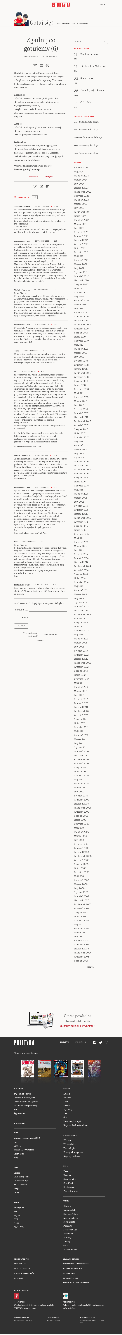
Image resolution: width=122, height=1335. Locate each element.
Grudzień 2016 (81, 462)
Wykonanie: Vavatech (53, 1322)
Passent (67, 1172)
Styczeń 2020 (81, 313)
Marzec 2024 (80, 181)
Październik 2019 (82, 325)
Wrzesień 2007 (81, 909)
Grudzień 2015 (81, 511)
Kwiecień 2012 (81, 688)
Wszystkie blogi (70, 1192)
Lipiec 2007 (80, 917)
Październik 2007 (82, 905)
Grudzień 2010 (81, 752)
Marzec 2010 (80, 788)
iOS (15, 1303)
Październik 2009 (83, 809)
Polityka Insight (53, 1318)
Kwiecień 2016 (81, 495)
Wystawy (67, 1110)
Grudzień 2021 (81, 237)
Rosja (16, 1189)
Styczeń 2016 (81, 507)
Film (65, 1102)
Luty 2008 (79, 889)
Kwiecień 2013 (81, 640)
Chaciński (68, 1184)
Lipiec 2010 (80, 772)
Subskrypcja (80, 1043)
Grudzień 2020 (81, 277)
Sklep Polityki (70, 1250)
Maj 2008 (79, 877)
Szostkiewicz (69, 1180)
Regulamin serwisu (71, 1260)
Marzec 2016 (80, 499)
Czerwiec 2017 (81, 438)
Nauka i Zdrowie (70, 1136)
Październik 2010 (82, 760)
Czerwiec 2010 (81, 776)
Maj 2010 (78, 780)
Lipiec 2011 (79, 724)
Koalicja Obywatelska (24, 1150)
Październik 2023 (82, 193)
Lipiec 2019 (80, 338)
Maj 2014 (78, 587)
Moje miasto (69, 1223)
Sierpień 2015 (81, 527)
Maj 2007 (79, 925)
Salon (16, 1110)
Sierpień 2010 (81, 768)
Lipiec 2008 (80, 869)
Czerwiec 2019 (81, 342)
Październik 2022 (82, 213)
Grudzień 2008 (81, 849)
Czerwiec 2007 (81, 921)
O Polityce (18, 1279)
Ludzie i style (69, 1211)
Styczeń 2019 (81, 362)
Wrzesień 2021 (81, 245)
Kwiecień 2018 (81, 398)
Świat (16, 1169)
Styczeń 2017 (81, 458)
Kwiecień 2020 (81, 301)
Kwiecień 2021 (81, 261)
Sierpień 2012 (81, 672)
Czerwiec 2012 (81, 680)
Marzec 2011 (80, 740)
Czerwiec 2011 (81, 728)
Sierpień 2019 (81, 334)
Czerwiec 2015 (81, 535)
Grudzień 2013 (81, 607)
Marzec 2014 (80, 595)
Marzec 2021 (80, 265)
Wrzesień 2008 (81, 861)
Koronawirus (19, 1125)
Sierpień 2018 (81, 382)
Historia (67, 1207)
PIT (15, 1212)
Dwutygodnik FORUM (21, 1318)
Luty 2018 (79, 406)
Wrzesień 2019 (81, 330)
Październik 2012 (82, 664)
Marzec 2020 (80, 305)
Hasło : (25, 619)
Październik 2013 (82, 615)
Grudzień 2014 (81, 559)
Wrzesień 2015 (81, 523)
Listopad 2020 (81, 281)
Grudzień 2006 (81, 945)
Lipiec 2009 (80, 821)
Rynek (16, 1204)
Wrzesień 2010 (81, 764)
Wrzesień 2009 (81, 813)
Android (21, 1303)
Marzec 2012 (80, 692)
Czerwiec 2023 (81, 197)
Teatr (65, 1114)
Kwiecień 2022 (81, 221)
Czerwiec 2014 (81, 583)
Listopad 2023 (81, 189)
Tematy (66, 1242)
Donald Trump (21, 1181)
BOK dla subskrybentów (24, 1275)
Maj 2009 (79, 829)
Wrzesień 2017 (81, 426)
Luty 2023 (79, 209)
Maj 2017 (78, 442)
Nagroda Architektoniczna (75, 1126)
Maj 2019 (78, 346)
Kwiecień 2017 (81, 446)
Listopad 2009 (81, 805)
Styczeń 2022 (81, 233)
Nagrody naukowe (71, 1157)
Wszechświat (69, 1145)
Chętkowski (69, 1188)
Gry (65, 1118)
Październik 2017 (82, 422)
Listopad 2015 (81, 515)
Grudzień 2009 (81, 801)
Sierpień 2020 (81, 285)
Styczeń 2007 (81, 941)
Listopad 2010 (81, 756)
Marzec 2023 (80, 205)
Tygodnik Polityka (22, 1095)
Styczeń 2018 (81, 410)
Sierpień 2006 (81, 962)
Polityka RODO (69, 1275)
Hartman (67, 1176)
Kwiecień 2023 (81, 201)
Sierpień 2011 (81, 720)
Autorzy (67, 1238)
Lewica (17, 1147)
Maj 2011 (78, 732)
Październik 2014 (82, 567)
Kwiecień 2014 (81, 591)
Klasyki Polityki (70, 1219)
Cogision (21, 1322)
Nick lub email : (21, 611)
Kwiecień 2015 (81, 543)
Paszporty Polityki (72, 1122)
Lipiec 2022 (80, 217)
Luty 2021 (79, 269)
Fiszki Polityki (69, 1303)
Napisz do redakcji (22, 1270)
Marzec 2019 (80, 354)
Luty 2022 (79, 229)
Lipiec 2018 (80, 386)
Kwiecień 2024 (81, 177)
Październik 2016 (82, 470)
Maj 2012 (78, 684)
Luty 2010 (79, 792)
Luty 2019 (79, 358)
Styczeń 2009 (81, 845)
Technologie (69, 1149)
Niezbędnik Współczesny (25, 1106)
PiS (15, 1143)
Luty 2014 (79, 599)
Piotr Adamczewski (22, 242)
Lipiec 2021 (80, 249)
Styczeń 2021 (81, 273)
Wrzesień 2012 (81, 668)
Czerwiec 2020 (81, 293)
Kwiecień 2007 (81, 929)
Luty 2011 (79, 744)
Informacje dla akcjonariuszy (76, 1284)
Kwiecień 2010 (81, 784)
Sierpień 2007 (81, 913)
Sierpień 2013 (81, 623)
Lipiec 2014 (80, 579)
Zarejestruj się (50, 636)
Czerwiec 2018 (81, 390)
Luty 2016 (79, 503)
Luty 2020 (79, 309)
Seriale (66, 1106)
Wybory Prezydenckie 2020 (27, 1139)
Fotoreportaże (70, 1230)
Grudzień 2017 (81, 414)
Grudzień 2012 (81, 656)
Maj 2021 (78, 257)
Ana (16, 373)
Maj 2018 (78, 394)
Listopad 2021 (81, 241)
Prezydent (19, 1155)
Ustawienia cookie (70, 1279)
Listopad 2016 (81, 466)
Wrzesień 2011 (81, 716)
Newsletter (64, 1043)
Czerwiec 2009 (81, 825)
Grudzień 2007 (81, 897)
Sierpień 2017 (81, 430)
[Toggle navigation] (17, 5)
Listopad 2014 (81, 563)
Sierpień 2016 (81, 478)
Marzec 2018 (80, 402)
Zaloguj (101, 5)
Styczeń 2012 (81, 700)
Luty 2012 (79, 696)
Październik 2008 (83, 857)
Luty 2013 (79, 648)
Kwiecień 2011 (81, 736)
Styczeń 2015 (81, 555)
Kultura (66, 1090)
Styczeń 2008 (81, 893)
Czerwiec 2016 (81, 487)
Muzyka (67, 1098)
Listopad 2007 (81, 901)
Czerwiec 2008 (81, 873)
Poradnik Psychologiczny (26, 1102)
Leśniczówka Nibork (87, 1318)
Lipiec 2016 (80, 483)
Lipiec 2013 (80, 627)
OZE (16, 1220)
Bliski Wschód (20, 1185)
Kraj (16, 1134)
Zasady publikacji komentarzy (75, 1265)
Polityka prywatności (72, 1270)
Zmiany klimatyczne (73, 1153)
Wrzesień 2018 (81, 378)
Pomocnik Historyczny (24, 1098)
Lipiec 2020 (80, 289)
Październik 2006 (83, 954)
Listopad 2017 (81, 418)
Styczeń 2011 (80, 748)
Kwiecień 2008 (81, 881)
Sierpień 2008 (81, 865)
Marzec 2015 (80, 547)
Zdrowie (67, 1141)
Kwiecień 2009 (81, 833)
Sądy (16, 1158)
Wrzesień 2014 (81, 571)
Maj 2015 (78, 539)
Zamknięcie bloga (89, 122)
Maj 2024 (78, 173)
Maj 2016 (78, 491)
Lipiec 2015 (80, 531)
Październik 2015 (82, 519)
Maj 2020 (79, 297)
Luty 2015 (79, 551)
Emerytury (19, 1208)
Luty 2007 (79, 937)
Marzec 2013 (80, 644)
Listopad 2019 (81, 321)
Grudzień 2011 (81, 704)
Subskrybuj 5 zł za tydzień (76, 1027)
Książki (66, 1095)
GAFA (16, 1224)
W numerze (18, 1090)
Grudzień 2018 (81, 366)
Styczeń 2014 (81, 603)
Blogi (65, 1167)
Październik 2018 (82, 374)
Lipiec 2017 (80, 434)
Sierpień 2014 (81, 575)
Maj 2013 (78, 635)
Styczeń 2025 (81, 168)
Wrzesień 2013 (81, 619)
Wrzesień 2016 (81, 474)
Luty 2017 (79, 454)
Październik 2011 (82, 712)
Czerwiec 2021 (81, 253)
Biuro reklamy (20, 1265)
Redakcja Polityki (21, 1260)
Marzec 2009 (81, 837)
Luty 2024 (79, 185)
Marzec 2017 (80, 450)
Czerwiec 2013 (81, 631)
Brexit (17, 1173)
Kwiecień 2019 (81, 350)
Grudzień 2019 (81, 317)
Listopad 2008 (81, 853)
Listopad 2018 (81, 370)
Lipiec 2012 (80, 676)
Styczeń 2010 (81, 797)
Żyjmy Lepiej (20, 1114)
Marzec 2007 (80, 933)
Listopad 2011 (81, 708)
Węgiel (17, 1216)
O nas (66, 1246)
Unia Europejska (21, 1177)
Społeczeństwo (70, 1215)
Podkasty (67, 1226)
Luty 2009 (79, 841)
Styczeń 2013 (81, 652)
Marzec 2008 (81, 885)
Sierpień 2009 (81, 817)
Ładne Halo (28, 1322)
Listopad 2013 (81, 611)
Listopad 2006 (81, 950)
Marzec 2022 (80, 225)
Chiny (16, 1193)
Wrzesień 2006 (81, 958)
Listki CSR (19, 1228)
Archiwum (68, 1234)
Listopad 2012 (81, 660)
